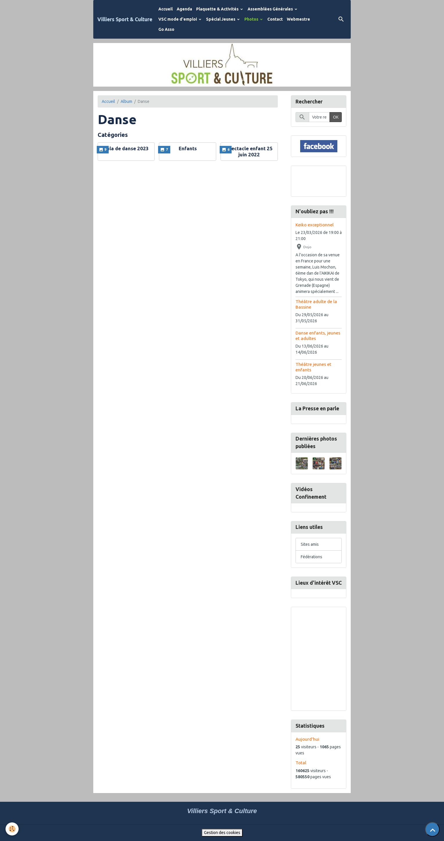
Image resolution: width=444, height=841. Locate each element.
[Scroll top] (432, 829)
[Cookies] (12, 828)
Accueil (165, 9)
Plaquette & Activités (217, 9)
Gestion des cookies (222, 832)
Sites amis (310, 544)
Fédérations (311, 556)
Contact (275, 19)
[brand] (124, 19)
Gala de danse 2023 (126, 148)
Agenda (184, 9)
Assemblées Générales (271, 9)
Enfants (188, 148)
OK (336, 117)
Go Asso (166, 29)
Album (126, 101)
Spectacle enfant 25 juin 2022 (249, 151)
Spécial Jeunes (221, 19)
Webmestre (298, 19)
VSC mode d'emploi (178, 19)
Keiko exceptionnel (315, 224)
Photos (251, 19)
